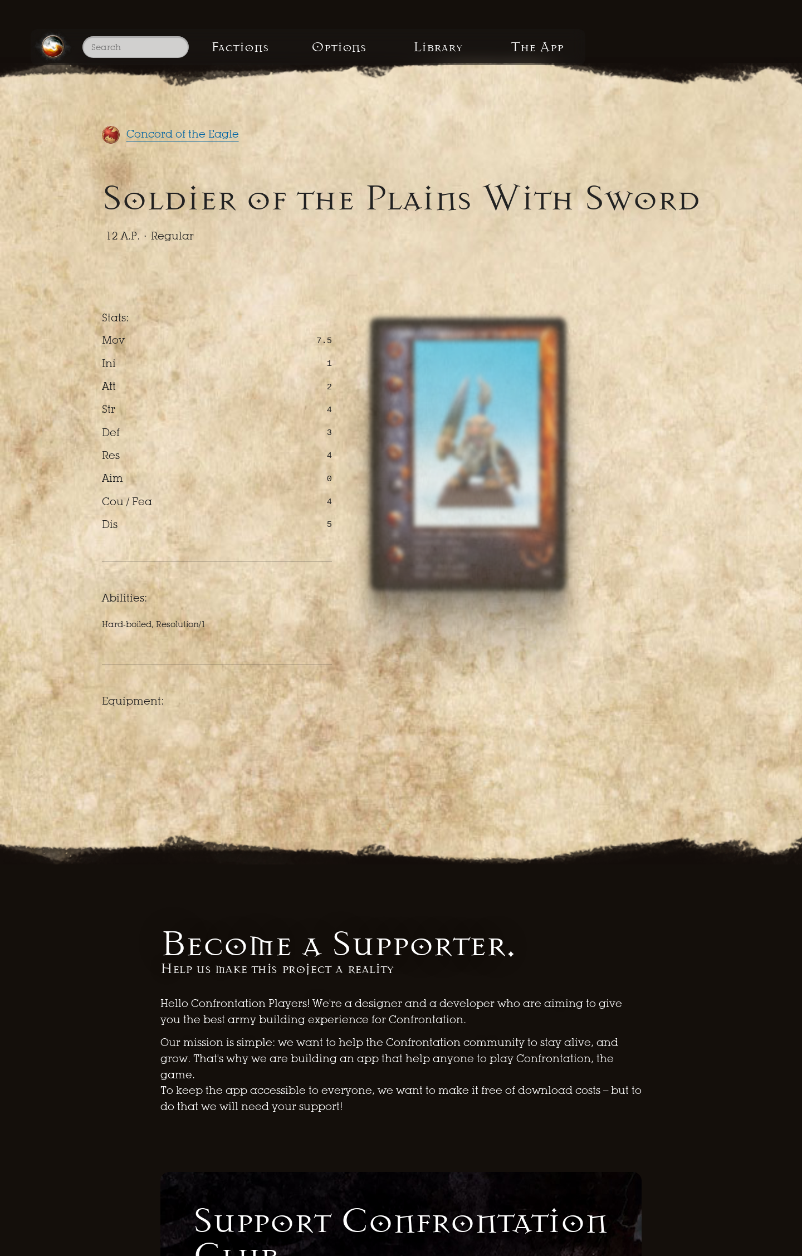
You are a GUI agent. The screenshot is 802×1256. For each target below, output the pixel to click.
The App (693, 55)
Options (411, 55)
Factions (269, 55)
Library (552, 55)
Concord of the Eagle (182, 134)
